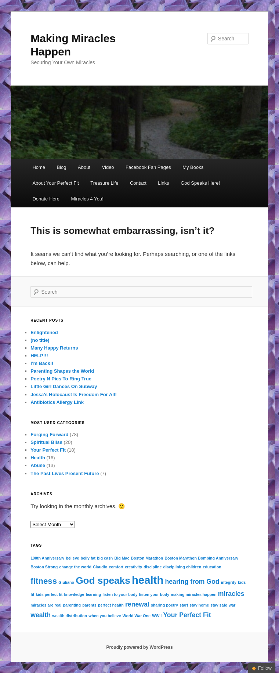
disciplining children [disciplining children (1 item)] (182, 567)
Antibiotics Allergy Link (57, 402)
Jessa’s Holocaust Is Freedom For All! (73, 394)
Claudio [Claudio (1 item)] (100, 567)
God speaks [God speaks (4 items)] (103, 580)
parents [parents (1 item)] (89, 605)
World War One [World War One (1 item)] (137, 616)
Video (108, 167)
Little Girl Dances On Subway (63, 386)
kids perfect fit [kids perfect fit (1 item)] (49, 594)
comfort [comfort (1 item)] (116, 567)
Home (38, 167)
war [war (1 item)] (232, 605)
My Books (192, 167)
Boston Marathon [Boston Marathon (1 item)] (147, 558)
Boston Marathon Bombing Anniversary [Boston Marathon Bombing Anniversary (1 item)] (201, 558)
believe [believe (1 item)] (72, 558)
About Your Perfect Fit (55, 183)
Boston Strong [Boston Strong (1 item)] (44, 567)
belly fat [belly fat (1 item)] (88, 558)
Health (37, 457)
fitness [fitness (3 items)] (43, 581)
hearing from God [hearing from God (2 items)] (192, 581)
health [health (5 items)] (147, 580)
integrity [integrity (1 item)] (228, 582)
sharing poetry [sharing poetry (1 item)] (164, 605)
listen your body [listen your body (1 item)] (154, 594)
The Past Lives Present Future (64, 473)
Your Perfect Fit (48, 450)
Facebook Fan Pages (148, 167)
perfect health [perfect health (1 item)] (111, 605)
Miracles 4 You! (87, 199)
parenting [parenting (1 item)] (72, 605)
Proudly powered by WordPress (139, 647)
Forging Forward (49, 434)
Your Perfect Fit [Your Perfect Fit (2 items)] (187, 615)
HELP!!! (39, 355)
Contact (138, 183)
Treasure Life (104, 183)
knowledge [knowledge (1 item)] (74, 594)
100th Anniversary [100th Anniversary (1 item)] (47, 558)
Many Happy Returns (54, 348)
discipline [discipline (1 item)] (153, 567)
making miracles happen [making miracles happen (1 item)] (193, 594)
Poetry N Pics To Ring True (60, 378)
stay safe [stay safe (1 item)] (218, 605)
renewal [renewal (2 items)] (137, 604)
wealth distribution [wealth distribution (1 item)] (69, 616)
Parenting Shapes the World (62, 371)
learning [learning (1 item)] (93, 594)
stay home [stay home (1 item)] (199, 605)
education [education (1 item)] (212, 567)
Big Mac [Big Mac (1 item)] (122, 558)
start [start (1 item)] (184, 605)
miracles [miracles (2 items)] (231, 593)
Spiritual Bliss (46, 442)
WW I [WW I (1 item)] (157, 616)
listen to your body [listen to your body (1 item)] (119, 594)
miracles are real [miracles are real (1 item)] (45, 605)
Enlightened (44, 332)
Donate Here (45, 199)
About (84, 167)
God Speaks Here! (200, 183)
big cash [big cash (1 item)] (105, 558)
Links (163, 183)
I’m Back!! (41, 363)
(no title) (39, 340)
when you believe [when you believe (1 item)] (104, 616)
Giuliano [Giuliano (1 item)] (66, 582)
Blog (61, 167)
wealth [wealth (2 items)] (40, 615)
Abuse (37, 465)
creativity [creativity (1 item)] (133, 567)
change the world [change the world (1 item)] (75, 567)
